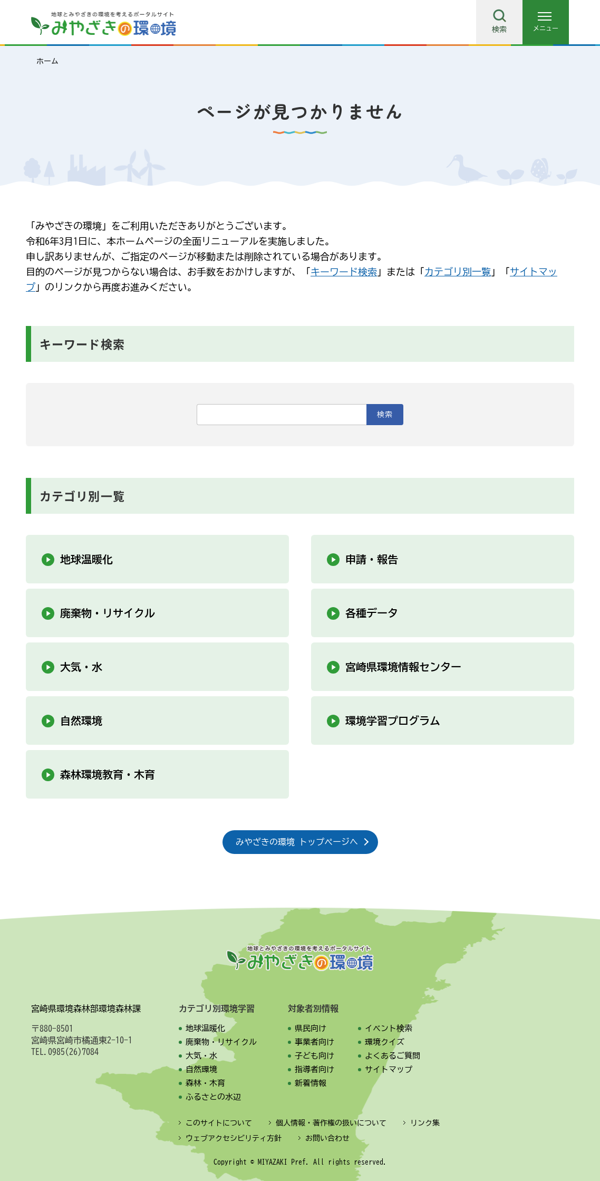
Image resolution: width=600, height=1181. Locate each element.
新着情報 (310, 1083)
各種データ (371, 613)
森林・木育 (205, 1083)
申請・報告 (371, 559)
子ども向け (314, 1056)
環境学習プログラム (392, 720)
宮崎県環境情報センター (403, 666)
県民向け (310, 1028)
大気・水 (81, 666)
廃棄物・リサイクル (107, 613)
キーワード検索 (344, 271)
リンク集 (425, 1123)
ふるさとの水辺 (213, 1097)
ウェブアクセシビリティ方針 (234, 1138)
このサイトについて (219, 1123)
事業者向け (314, 1042)
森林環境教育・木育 (107, 774)
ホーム (47, 61)
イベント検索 (388, 1028)
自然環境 (81, 720)
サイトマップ (388, 1069)
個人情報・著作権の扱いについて (331, 1123)
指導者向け (314, 1069)
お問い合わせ (327, 1138)
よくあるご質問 (392, 1056)
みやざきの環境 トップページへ (297, 842)
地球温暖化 (86, 559)
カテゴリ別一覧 (457, 271)
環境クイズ (384, 1042)
